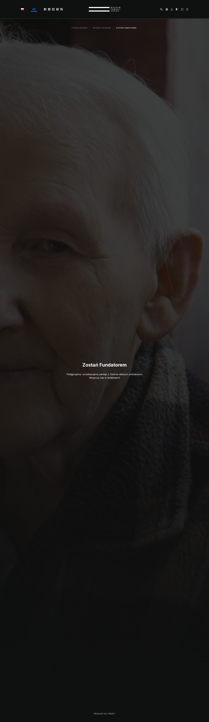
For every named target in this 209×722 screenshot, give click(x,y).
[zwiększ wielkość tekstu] (182, 9)
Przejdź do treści (104, 714)
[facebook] (45, 9)
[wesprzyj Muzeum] (167, 9)
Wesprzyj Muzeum (102, 28)
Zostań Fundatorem (126, 28)
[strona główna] (104, 9)
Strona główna (80, 28)
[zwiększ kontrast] (177, 9)
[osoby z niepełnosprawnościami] (172, 9)
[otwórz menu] (187, 9)
